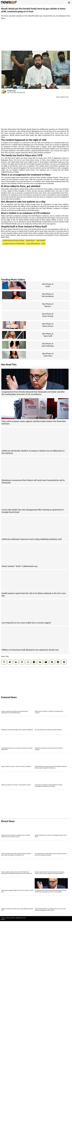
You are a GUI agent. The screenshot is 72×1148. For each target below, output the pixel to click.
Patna (6, 6)
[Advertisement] (35, 36)
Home (2, 6)
